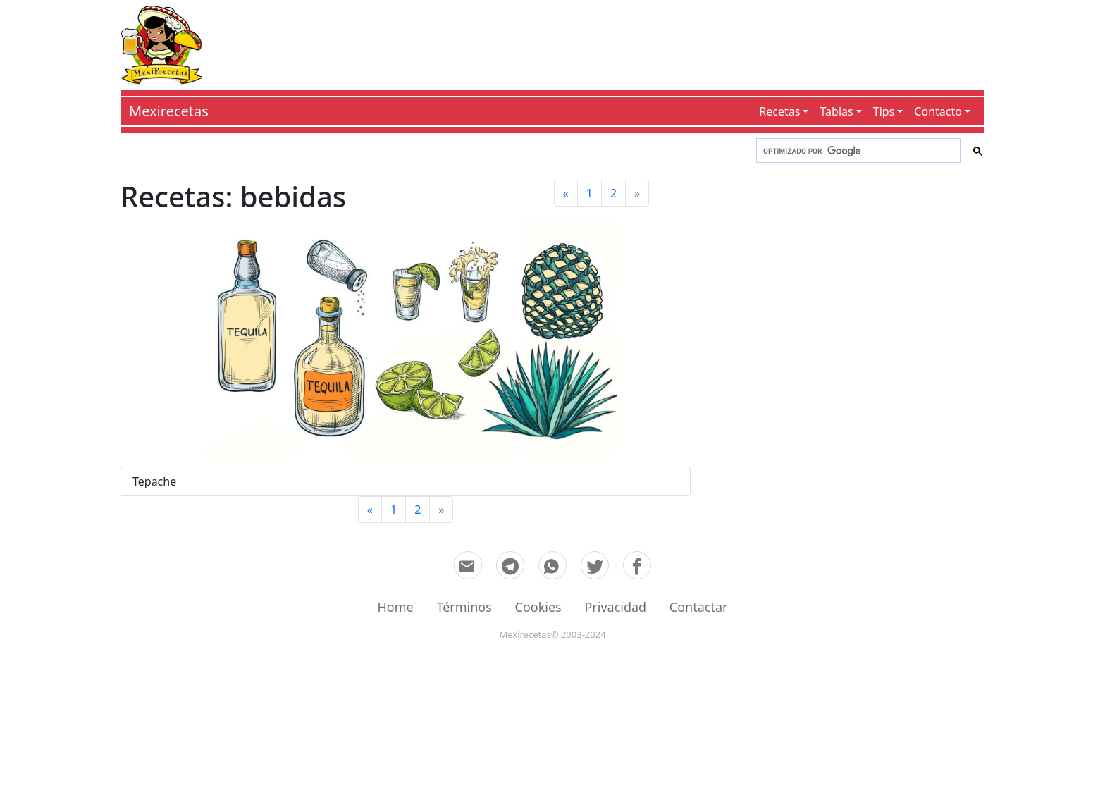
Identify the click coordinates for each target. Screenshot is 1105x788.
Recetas (779, 111)
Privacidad (615, 606)
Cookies (538, 606)
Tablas (836, 111)
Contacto (938, 111)
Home (396, 606)
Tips (884, 111)
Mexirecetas (169, 111)
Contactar (698, 606)
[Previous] (566, 193)
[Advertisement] (593, 42)
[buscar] (857, 150)
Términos (463, 606)
